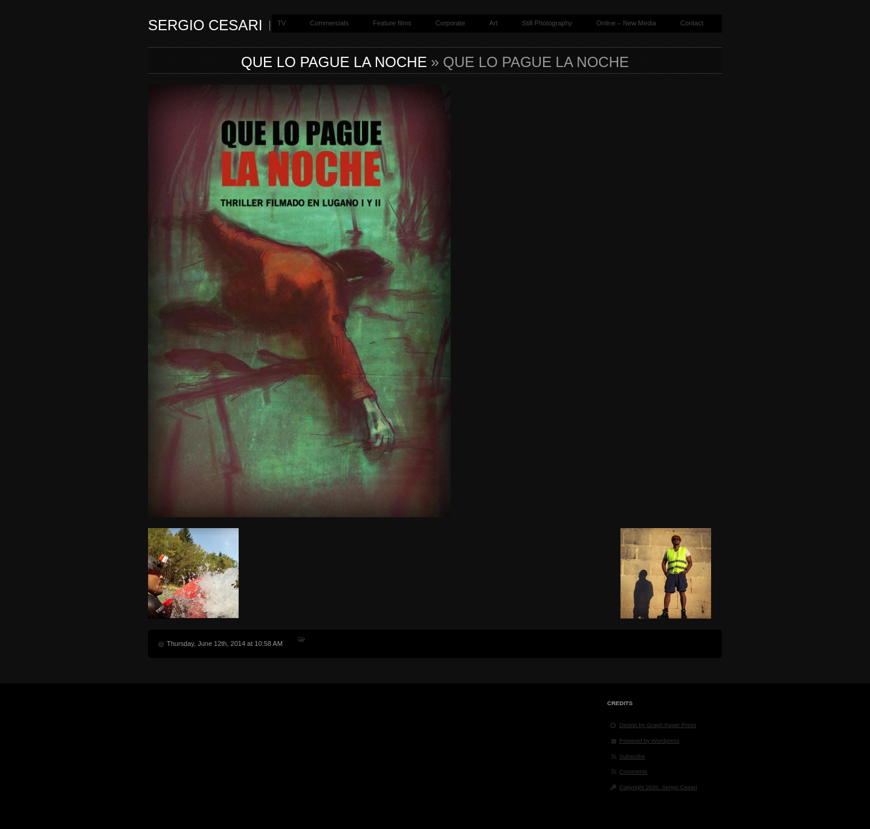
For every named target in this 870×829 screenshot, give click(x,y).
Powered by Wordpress (649, 740)
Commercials (329, 23)
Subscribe (632, 756)
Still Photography (547, 23)
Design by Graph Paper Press (657, 724)
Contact (691, 23)
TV (281, 23)
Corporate (450, 23)
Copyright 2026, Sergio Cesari (658, 787)
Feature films (392, 23)
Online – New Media (626, 23)
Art (493, 23)
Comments (633, 771)
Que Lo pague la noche (334, 62)
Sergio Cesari (205, 25)
